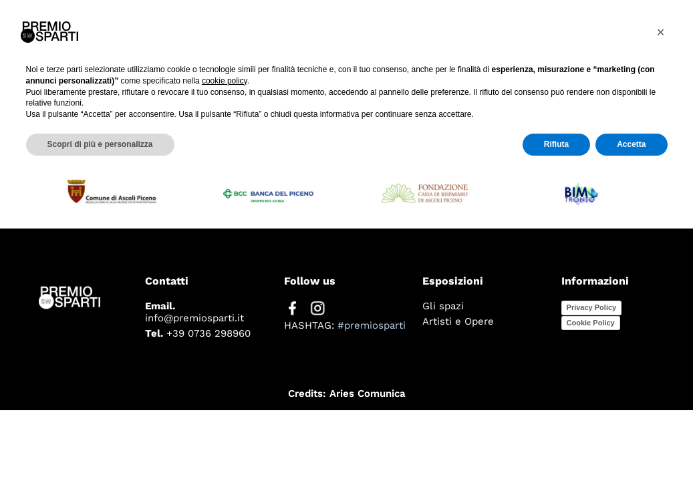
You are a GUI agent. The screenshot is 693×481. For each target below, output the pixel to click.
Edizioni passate (624, 33)
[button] (661, 333)
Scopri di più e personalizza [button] (100, 445)
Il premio (320, 33)
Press (521, 33)
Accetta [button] (631, 445)
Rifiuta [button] (556, 445)
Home (243, 33)
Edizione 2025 (425, 33)
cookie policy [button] (224, 382)
